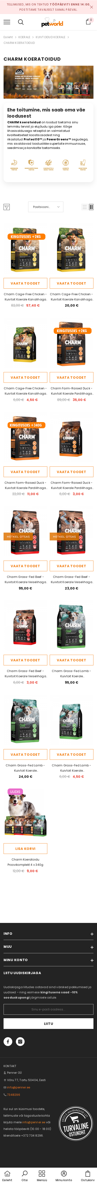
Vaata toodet (25, 283)
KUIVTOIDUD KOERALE (50, 37)
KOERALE (24, 37)
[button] (85, 207)
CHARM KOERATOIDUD (19, 43)
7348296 (13, 1095)
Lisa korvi (25, 848)
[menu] (7, 21)
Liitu (48, 1023)
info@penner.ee (18, 1087)
